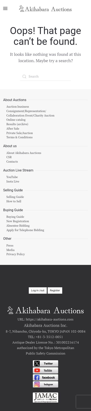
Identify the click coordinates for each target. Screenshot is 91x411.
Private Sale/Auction (19, 133)
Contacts (12, 161)
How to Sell (13, 201)
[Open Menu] (5, 8)
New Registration (17, 221)
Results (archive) (17, 124)
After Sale (12, 128)
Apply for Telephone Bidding (25, 230)
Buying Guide (15, 217)
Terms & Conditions (19, 137)
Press (9, 245)
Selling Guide (15, 197)
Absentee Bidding (18, 225)
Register (55, 290)
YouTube (12, 177)
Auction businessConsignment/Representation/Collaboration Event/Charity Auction (30, 110)
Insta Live (12, 181)
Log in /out (37, 290)
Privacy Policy (15, 254)
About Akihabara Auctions (23, 153)
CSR (9, 157)
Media (10, 250)
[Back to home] (45, 8)
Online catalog (16, 120)
